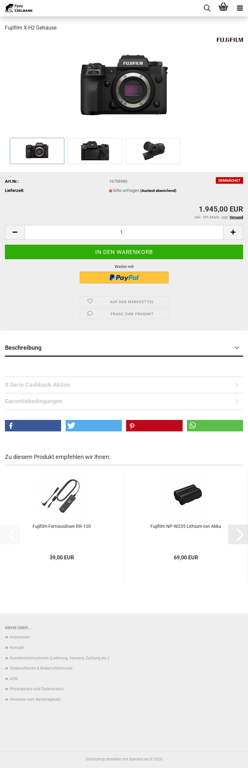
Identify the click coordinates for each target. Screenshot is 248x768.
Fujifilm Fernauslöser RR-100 (62, 526)
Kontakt (17, 647)
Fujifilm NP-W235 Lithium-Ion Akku (185, 526)
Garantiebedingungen (33, 401)
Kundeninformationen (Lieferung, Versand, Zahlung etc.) (59, 658)
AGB (13, 678)
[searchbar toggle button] (207, 8)
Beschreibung (23, 347)
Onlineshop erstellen (103, 759)
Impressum (20, 637)
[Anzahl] (124, 232)
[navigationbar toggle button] (240, 8)
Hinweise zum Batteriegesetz (35, 699)
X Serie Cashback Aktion (37, 384)
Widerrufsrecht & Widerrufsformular (41, 668)
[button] (15, 232)
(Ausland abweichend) (158, 191)
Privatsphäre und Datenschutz (37, 689)
